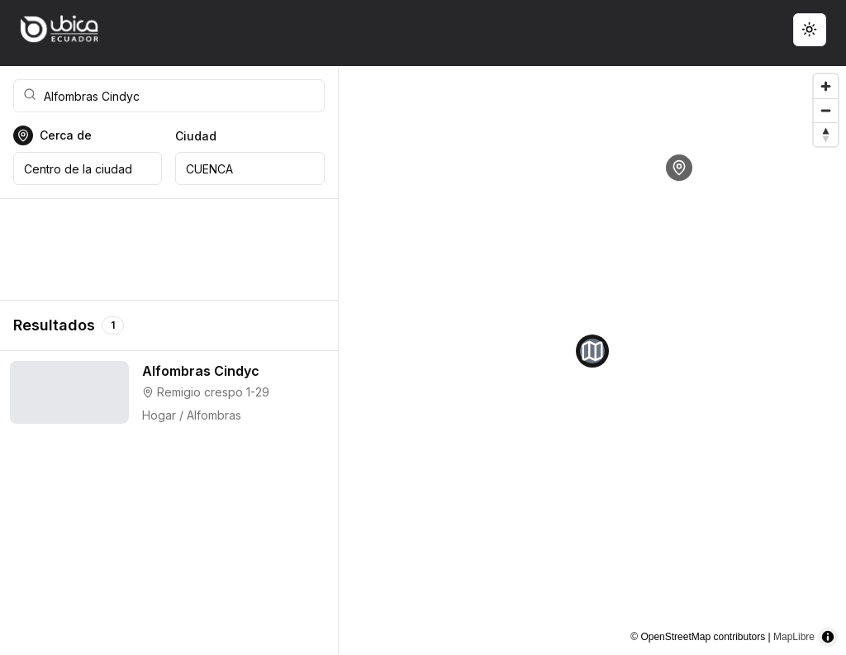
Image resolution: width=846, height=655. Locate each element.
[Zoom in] (826, 86)
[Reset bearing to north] (826, 134)
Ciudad (195, 136)
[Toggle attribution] (828, 637)
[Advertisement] (169, 249)
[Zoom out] (826, 110)
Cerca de (66, 135)
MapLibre (794, 637)
